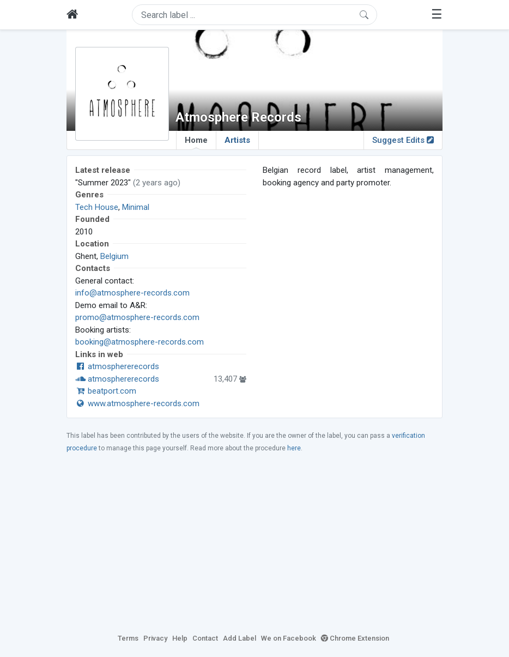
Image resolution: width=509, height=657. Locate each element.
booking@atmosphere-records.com (139, 342)
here (294, 448)
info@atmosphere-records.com (132, 293)
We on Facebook (288, 638)
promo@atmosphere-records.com (137, 317)
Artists (237, 140)
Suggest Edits (403, 140)
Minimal (135, 207)
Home (196, 142)
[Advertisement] (254, 542)
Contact (205, 638)
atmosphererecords (117, 366)
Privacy (155, 638)
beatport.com (105, 391)
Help (179, 638)
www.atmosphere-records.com (137, 403)
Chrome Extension (355, 638)
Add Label (239, 638)
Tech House (96, 207)
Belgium (114, 256)
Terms (128, 638)
